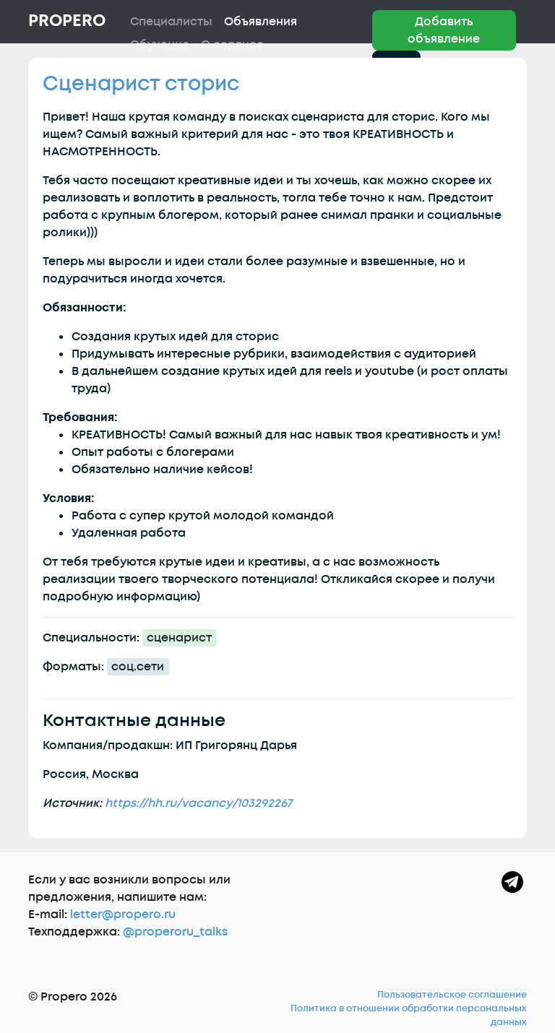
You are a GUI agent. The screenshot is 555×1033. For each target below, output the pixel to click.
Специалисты (171, 22)
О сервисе (232, 45)
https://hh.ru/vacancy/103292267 (198, 803)
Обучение (159, 45)
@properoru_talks (175, 932)
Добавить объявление (444, 30)
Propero (67, 21)
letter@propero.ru (123, 914)
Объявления (260, 22)
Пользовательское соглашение (452, 994)
